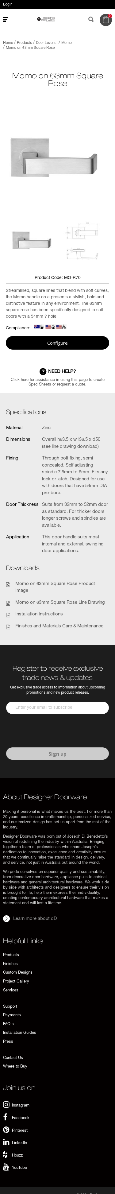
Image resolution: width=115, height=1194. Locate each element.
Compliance (17, 328)
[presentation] (52, 731)
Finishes (10, 964)
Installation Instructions (39, 614)
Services (10, 991)
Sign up (57, 753)
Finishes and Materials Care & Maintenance (59, 626)
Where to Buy (15, 1067)
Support (10, 1007)
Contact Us (13, 1058)
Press (8, 1042)
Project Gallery (16, 982)
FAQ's (8, 1024)
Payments (12, 1016)
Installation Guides (19, 1033)
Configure (57, 343)
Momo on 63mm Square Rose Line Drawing (60, 602)
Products (11, 955)
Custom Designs (18, 973)
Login (8, 4)
